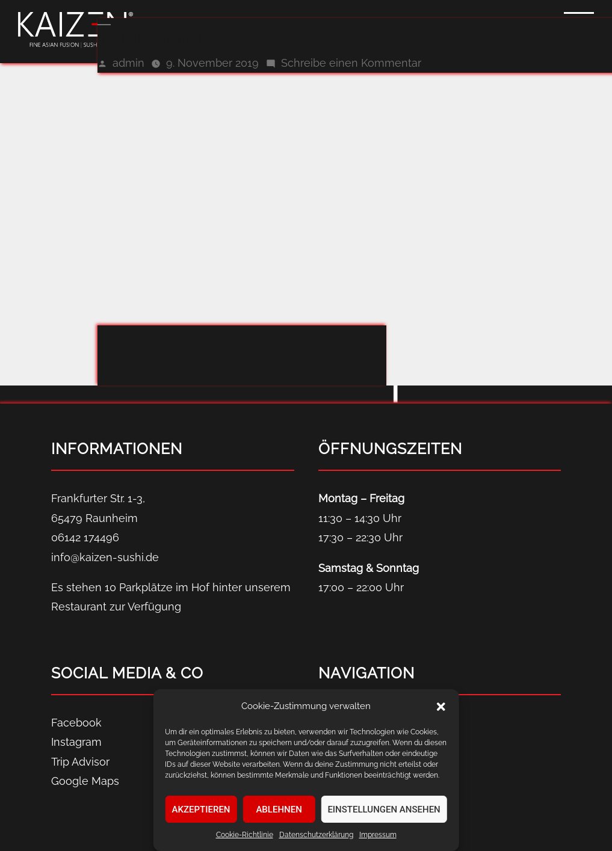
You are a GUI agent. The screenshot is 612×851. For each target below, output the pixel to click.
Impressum (378, 835)
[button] (441, 707)
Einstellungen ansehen (383, 809)
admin (128, 63)
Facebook (76, 722)
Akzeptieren (201, 809)
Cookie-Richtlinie (244, 835)
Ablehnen (278, 809)
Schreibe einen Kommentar (351, 63)
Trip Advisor (80, 761)
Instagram (76, 742)
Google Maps (85, 781)
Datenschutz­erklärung (316, 835)
